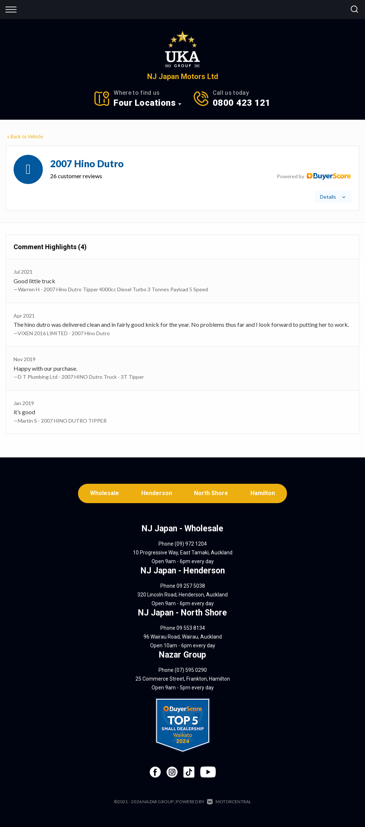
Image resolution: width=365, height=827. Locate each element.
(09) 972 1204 (191, 545)
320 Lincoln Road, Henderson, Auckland (182, 596)
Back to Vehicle (24, 136)
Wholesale (102, 493)
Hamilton (264, 493)
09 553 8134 (190, 629)
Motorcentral (229, 802)
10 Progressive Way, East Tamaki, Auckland (182, 554)
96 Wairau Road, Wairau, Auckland (183, 638)
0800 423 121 (242, 103)
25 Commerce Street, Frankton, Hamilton (182, 680)
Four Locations (144, 103)
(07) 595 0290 (191, 671)
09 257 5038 (190, 587)
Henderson (156, 493)
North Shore (212, 493)
